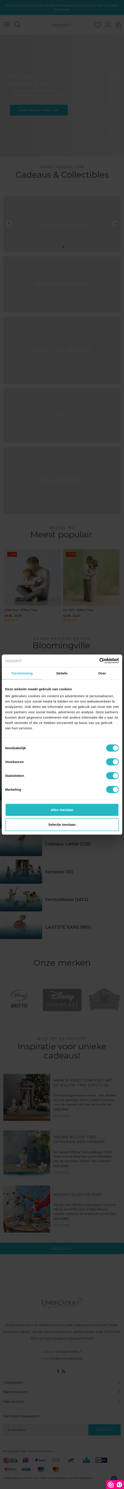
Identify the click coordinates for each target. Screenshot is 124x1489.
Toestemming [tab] (22, 673)
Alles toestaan (62, 810)
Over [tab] (102, 673)
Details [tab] (62, 673)
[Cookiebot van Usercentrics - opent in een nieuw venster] (99, 661)
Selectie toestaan (62, 824)
